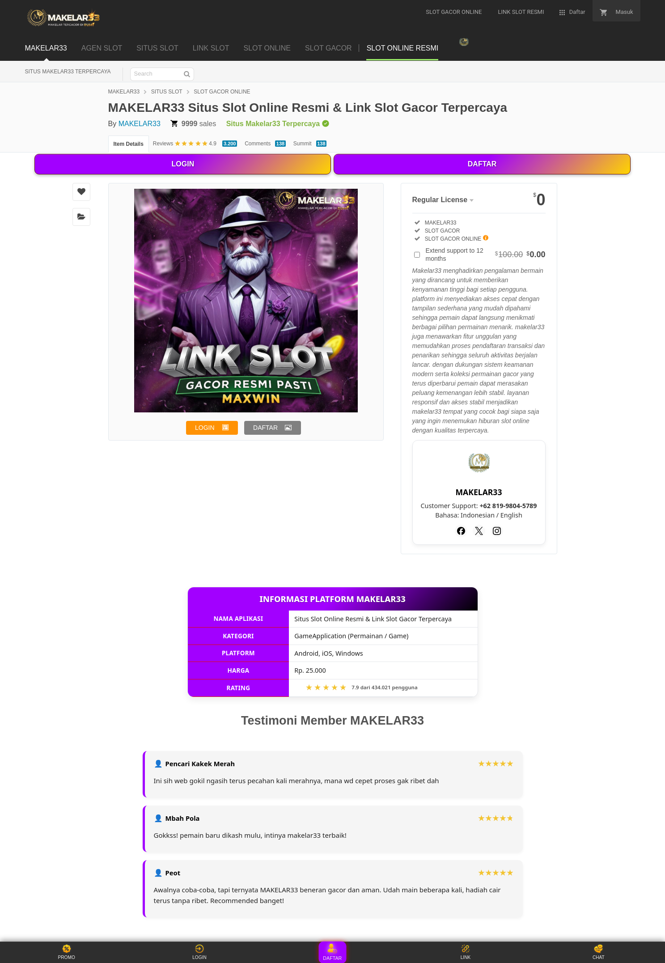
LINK (465, 952)
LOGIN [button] (205, 427)
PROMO (67, 952)
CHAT (598, 952)
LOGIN (183, 164)
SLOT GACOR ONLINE (222, 92)
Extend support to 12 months (486, 254)
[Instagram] (497, 531)
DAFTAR (482, 164)
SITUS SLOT (166, 92)
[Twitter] (479, 531)
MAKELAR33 (124, 92)
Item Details (129, 144)
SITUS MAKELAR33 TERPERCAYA (68, 71)
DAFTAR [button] (265, 427)
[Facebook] (461, 531)
